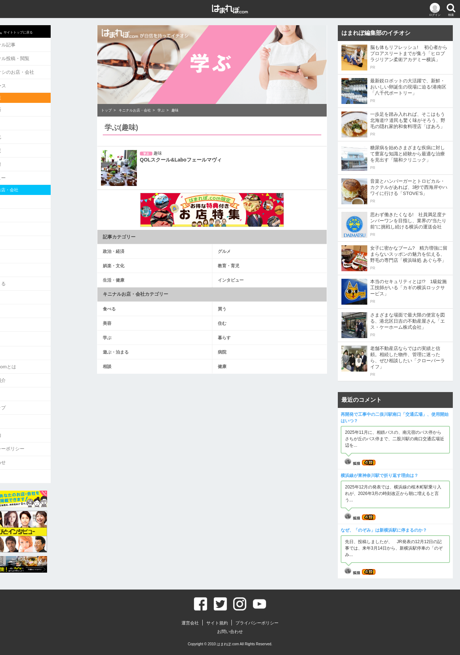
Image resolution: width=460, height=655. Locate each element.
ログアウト (24, 460)
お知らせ (22, 341)
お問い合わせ (27, 446)
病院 (17, 287)
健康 (17, 314)
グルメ (20, 120)
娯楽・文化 (24, 133)
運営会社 (22, 407)
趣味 (175, 110)
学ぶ (17, 248)
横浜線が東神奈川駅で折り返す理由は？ (379, 475)
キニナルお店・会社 (135, 110)
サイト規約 (24, 420)
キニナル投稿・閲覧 (39, 57)
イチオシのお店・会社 (41, 70)
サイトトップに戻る (40, 31)
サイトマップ (27, 394)
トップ (106, 110)
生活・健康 (24, 159)
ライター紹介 (27, 367)
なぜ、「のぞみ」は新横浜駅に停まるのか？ (384, 530)
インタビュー (27, 172)
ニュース (27, 83)
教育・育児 (24, 146)
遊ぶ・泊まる (27, 274)
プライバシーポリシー (36, 433)
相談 (17, 300)
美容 (17, 221)
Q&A (18, 381)
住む (17, 235)
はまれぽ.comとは (32, 355)
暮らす (20, 261)
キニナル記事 (32, 44)
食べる (20, 195)
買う (17, 208)
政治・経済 (24, 106)
